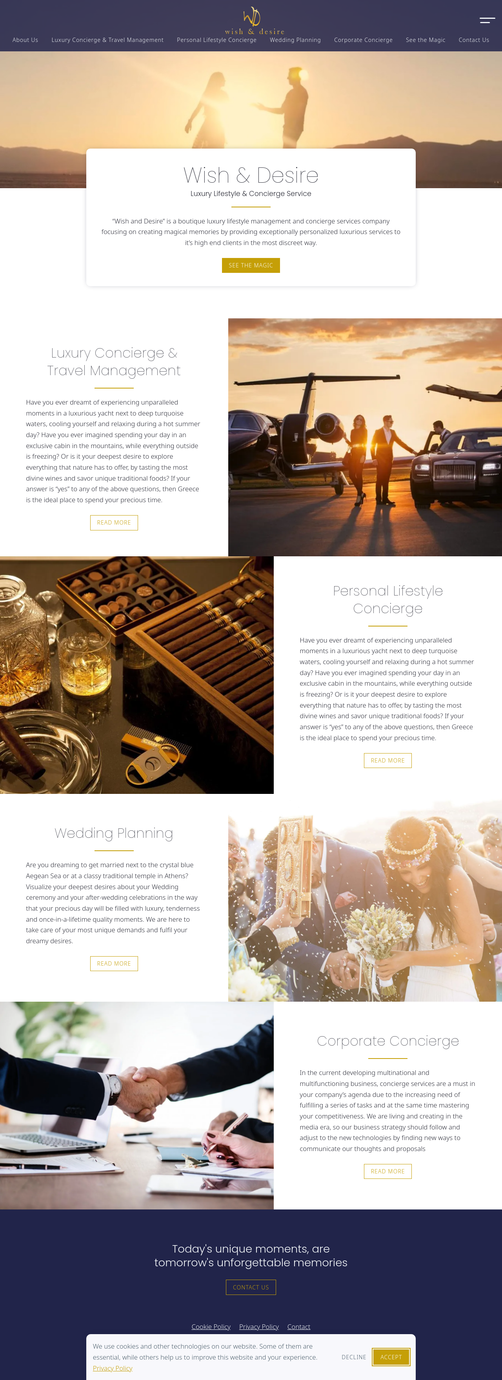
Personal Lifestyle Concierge (216, 40)
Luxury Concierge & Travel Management (107, 40)
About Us (25, 40)
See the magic (251, 265)
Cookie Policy (211, 1326)
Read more (114, 522)
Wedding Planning (295, 40)
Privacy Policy (113, 1368)
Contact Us (474, 40)
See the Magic (426, 40)
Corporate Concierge (363, 40)
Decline (354, 1357)
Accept (391, 1357)
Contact (299, 1326)
